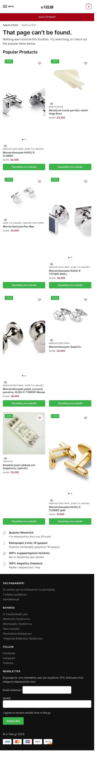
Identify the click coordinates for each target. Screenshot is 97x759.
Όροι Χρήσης (11, 628)
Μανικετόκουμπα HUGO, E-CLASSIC (19, 154)
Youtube (8, 663)
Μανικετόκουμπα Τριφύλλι (65, 346)
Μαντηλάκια (56, 107)
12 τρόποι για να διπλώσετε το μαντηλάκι (29, 589)
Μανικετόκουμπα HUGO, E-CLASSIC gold (65, 508)
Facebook (9, 653)
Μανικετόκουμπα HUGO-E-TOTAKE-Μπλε (65, 272)
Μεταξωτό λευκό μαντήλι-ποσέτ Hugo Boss (68, 112)
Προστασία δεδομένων (17, 633)
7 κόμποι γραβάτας (15, 594)
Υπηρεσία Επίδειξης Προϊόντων (23, 638)
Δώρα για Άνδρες (34, 149)
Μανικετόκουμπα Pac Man (18, 226)
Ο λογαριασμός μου (15, 614)
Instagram (9, 658)
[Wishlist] (39, 63)
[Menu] (8, 6)
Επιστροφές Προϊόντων (17, 623)
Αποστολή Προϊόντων (16, 618)
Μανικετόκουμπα (13, 149)
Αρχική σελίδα (10, 25)
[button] (88, 6)
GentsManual (11, 599)
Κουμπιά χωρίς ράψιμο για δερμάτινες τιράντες (19, 466)
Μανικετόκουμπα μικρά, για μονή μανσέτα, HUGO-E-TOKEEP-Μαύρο (24, 390)
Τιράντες (8, 461)
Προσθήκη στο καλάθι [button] (24, 166)
